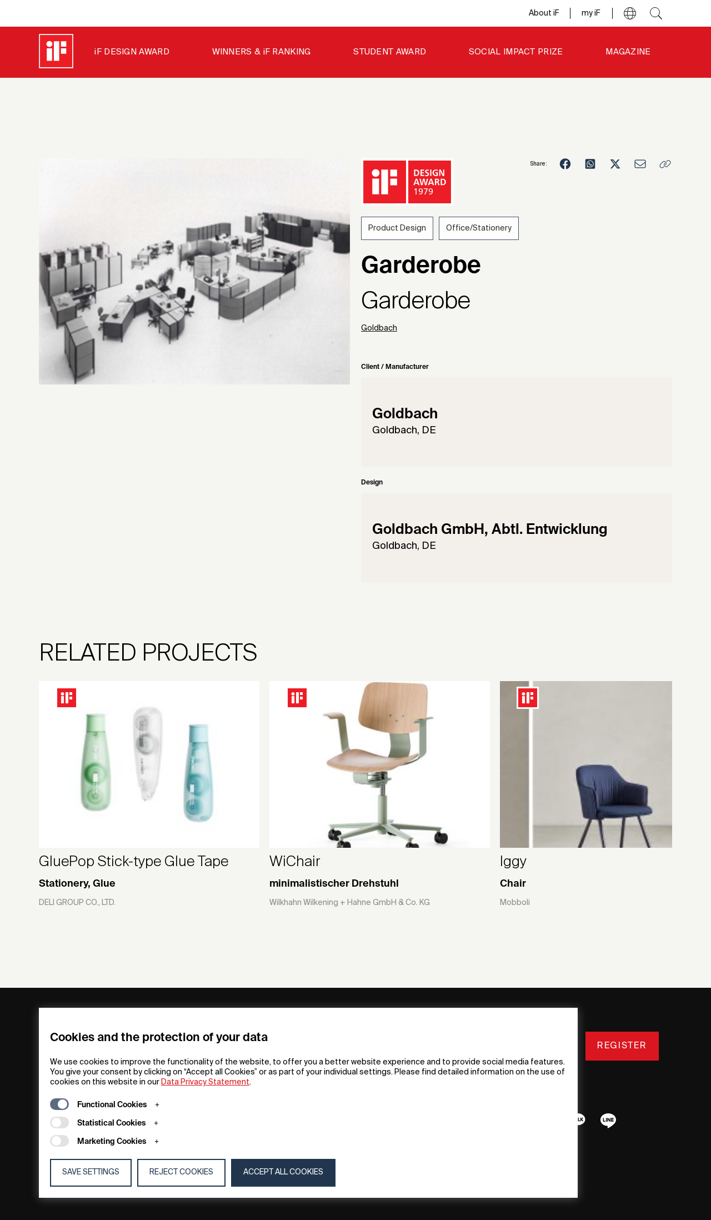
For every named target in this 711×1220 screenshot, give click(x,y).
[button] (630, 13)
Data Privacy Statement (205, 1082)
